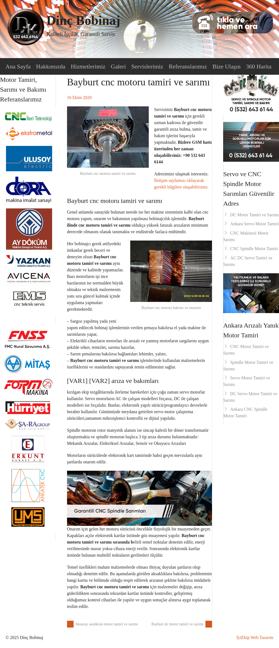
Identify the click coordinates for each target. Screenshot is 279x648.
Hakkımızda (50, 66)
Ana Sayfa (18, 66)
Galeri (118, 66)
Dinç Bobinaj (83, 20)
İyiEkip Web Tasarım (255, 637)
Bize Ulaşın (227, 66)
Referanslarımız (188, 66)
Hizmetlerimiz (88, 66)
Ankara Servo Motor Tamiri (254, 223)
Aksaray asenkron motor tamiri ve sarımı (102, 624)
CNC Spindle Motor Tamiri (254, 248)
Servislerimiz (147, 66)
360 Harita (258, 66)
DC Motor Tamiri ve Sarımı (254, 214)
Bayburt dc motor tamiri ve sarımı (181, 624)
